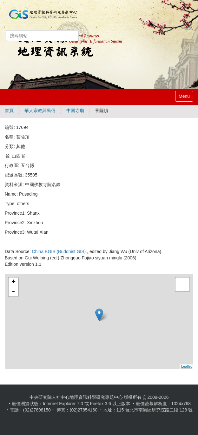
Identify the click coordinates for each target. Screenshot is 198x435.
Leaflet (186, 366)
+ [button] (13, 282)
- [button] (13, 292)
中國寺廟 (75, 110)
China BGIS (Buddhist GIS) (59, 251)
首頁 (9, 110)
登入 (188, 27)
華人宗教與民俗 (40, 110)
